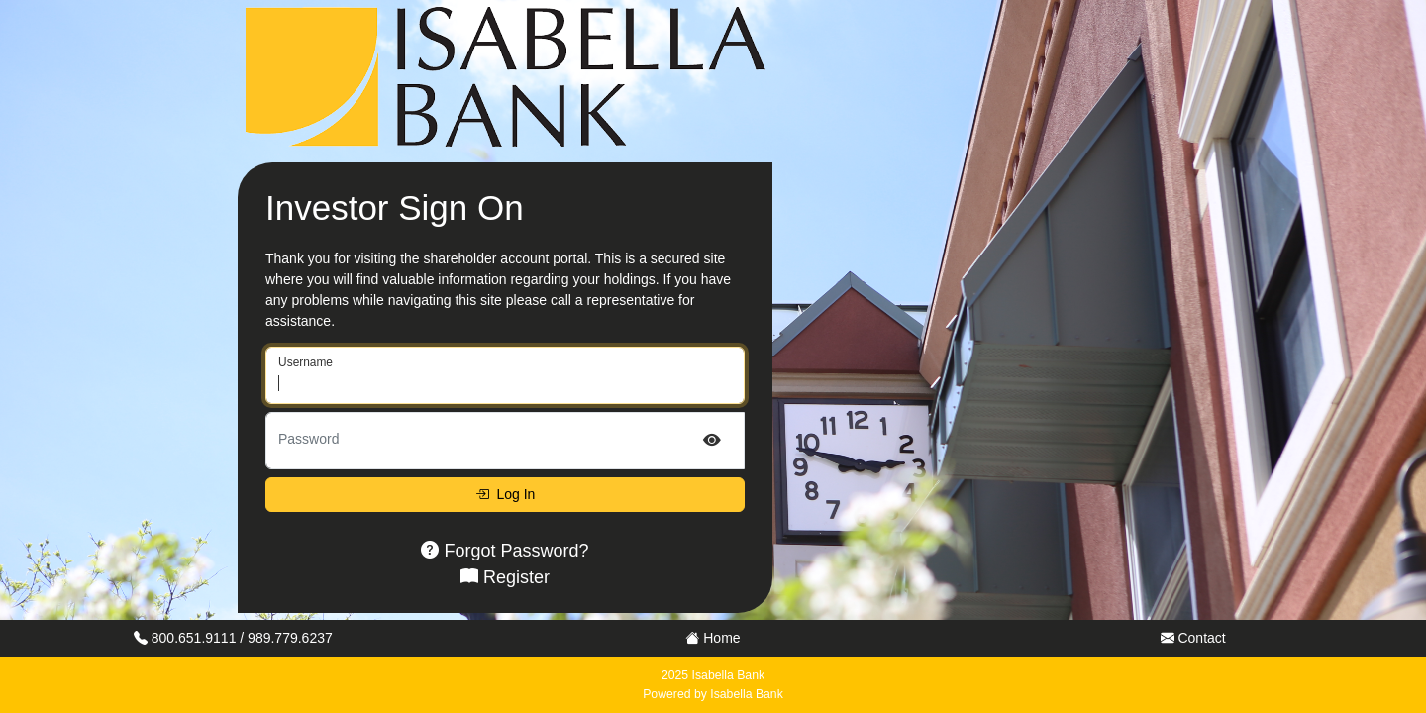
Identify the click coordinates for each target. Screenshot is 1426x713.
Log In (505, 494)
